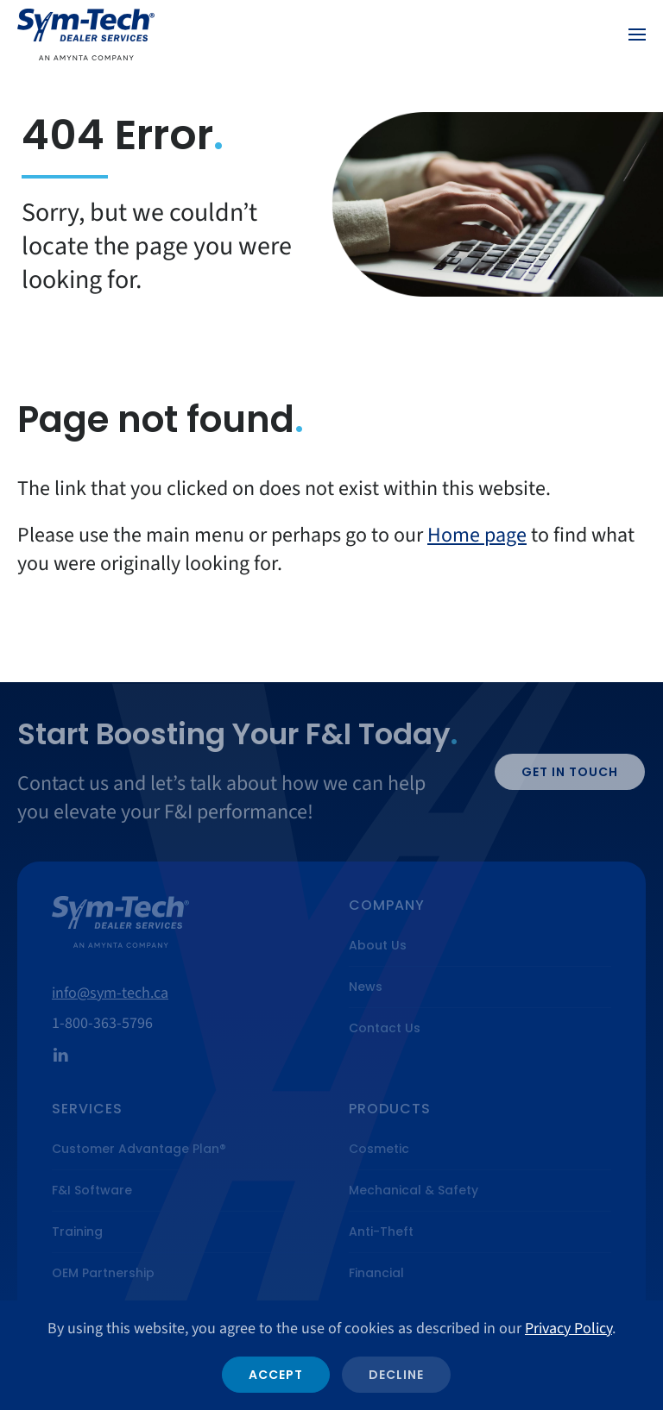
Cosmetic (379, 1148)
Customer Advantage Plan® (139, 1148)
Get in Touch (569, 771)
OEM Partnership (103, 1273)
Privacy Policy (568, 1328)
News (365, 986)
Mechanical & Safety (413, 1190)
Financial (376, 1273)
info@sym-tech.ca (110, 993)
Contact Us (384, 1028)
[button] (637, 34)
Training (77, 1231)
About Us (378, 945)
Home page (477, 535)
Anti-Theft (381, 1231)
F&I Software (92, 1190)
